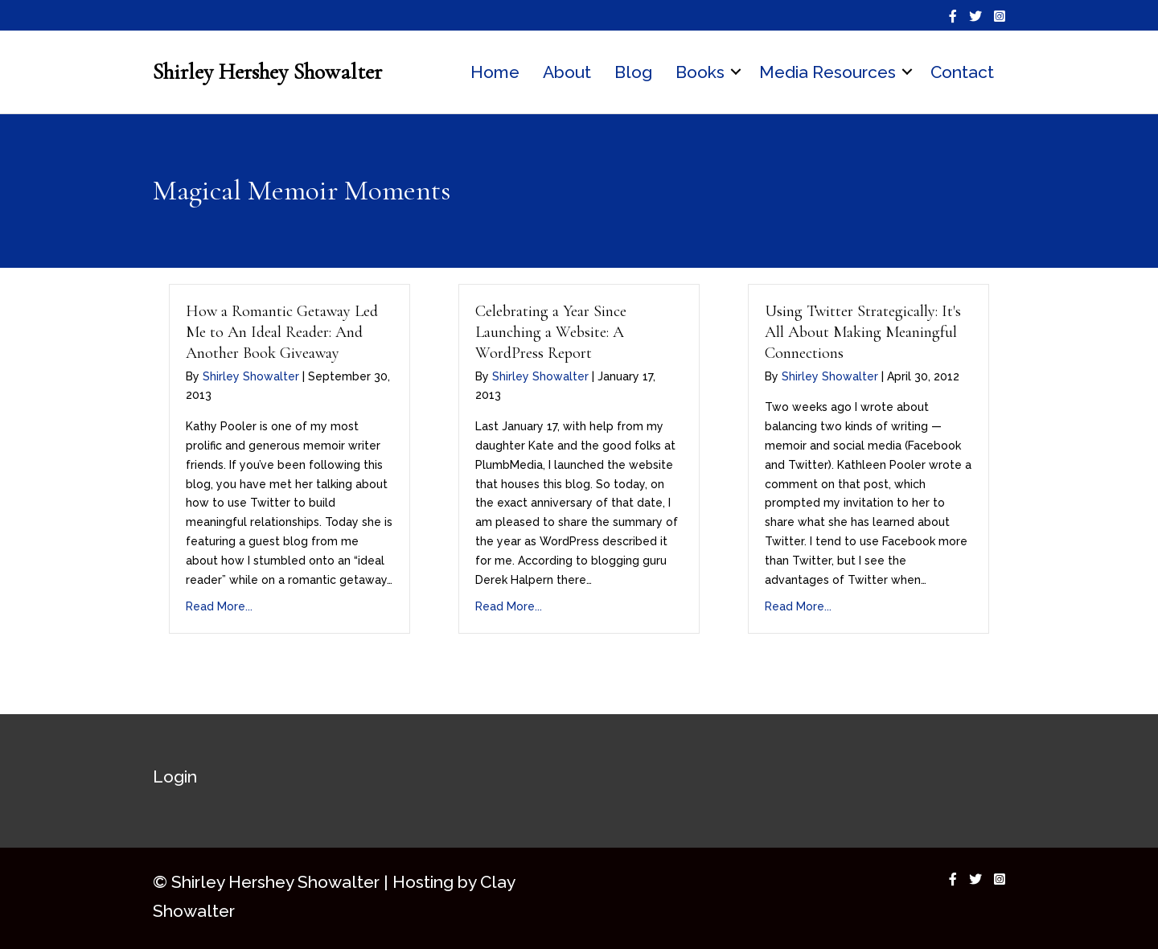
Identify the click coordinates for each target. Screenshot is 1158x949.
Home (494, 72)
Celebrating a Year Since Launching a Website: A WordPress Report (550, 332)
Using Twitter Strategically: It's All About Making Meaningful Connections (863, 332)
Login (175, 776)
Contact (962, 72)
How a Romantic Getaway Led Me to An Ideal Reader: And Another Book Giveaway (282, 332)
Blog (633, 72)
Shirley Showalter (251, 376)
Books (700, 72)
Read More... (219, 606)
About (567, 72)
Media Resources (827, 72)
